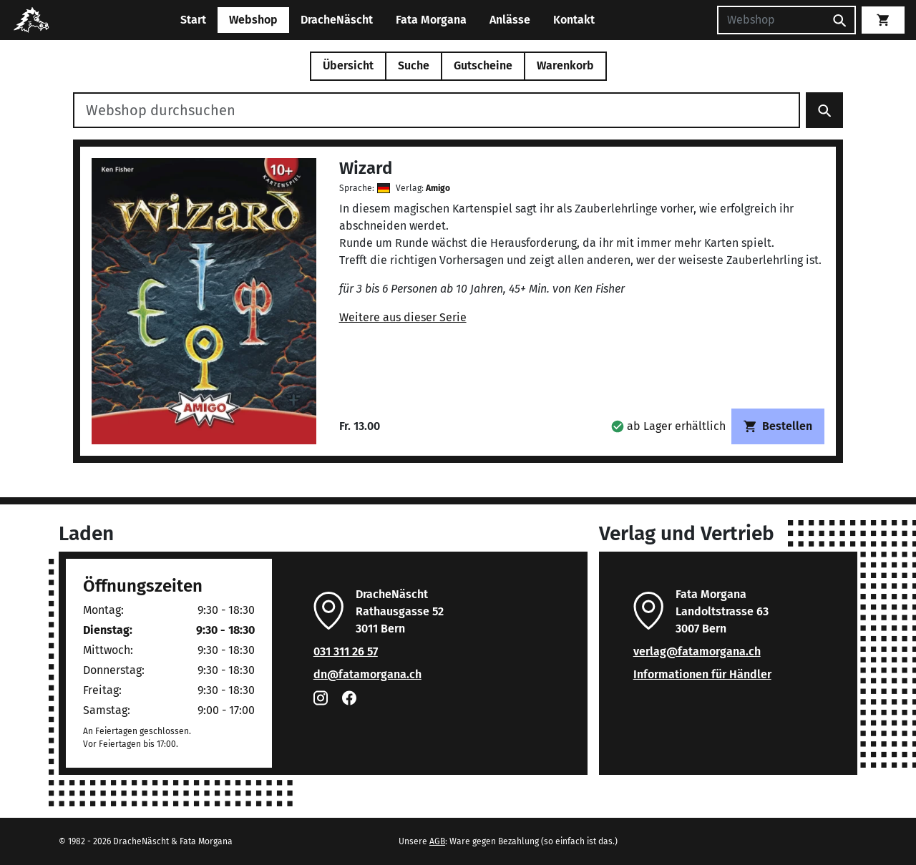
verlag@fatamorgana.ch (697, 651)
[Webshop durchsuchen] (436, 110)
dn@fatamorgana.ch (367, 674)
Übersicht (348, 65)
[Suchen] (770, 20)
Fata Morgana (431, 19)
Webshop (253, 19)
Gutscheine (483, 65)
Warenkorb (565, 65)
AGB (437, 841)
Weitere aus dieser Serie (403, 317)
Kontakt (574, 19)
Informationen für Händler (702, 674)
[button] (668, 426)
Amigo (438, 188)
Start (193, 19)
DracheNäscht (337, 19)
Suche (413, 65)
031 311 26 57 (345, 651)
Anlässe (509, 19)
